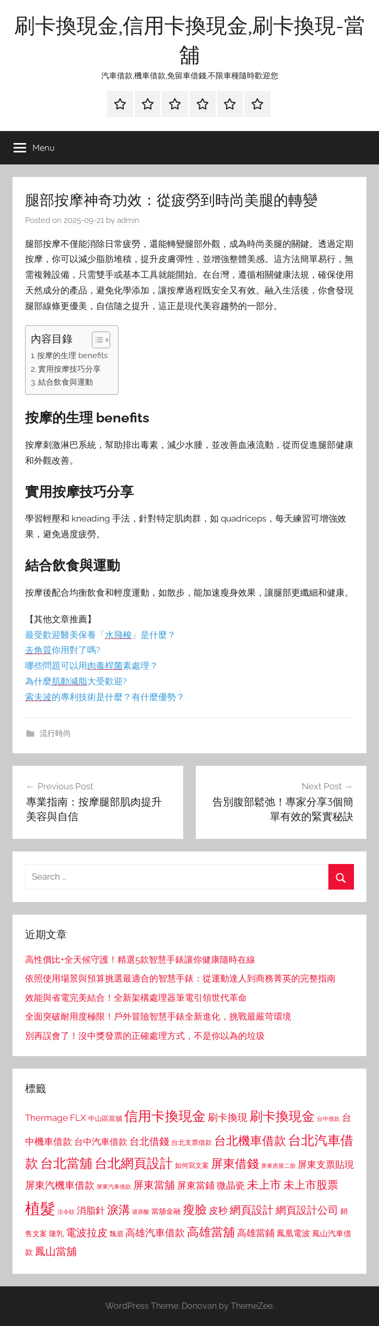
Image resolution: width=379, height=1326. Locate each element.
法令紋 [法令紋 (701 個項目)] (66, 1212)
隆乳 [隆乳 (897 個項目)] (56, 1233)
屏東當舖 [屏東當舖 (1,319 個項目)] (154, 1185)
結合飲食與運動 (65, 382)
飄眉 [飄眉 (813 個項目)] (116, 1234)
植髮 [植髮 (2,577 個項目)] (40, 1208)
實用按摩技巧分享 (69, 369)
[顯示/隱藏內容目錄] (96, 340)
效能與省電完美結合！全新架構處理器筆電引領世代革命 (136, 997)
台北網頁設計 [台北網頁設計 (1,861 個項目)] (133, 1163)
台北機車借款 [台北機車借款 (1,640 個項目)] (250, 1140)
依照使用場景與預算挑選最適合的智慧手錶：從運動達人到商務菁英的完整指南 (180, 978)
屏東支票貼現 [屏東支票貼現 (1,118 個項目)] (326, 1164)
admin (128, 220)
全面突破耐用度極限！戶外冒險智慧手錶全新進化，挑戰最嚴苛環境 (158, 1016)
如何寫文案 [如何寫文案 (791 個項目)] (192, 1165)
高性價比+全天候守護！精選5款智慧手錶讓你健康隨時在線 (140, 959)
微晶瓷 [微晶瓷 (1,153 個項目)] (231, 1185)
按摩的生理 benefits (72, 355)
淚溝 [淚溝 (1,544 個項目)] (118, 1209)
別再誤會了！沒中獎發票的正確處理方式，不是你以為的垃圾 (145, 1036)
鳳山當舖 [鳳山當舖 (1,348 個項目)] (56, 1251)
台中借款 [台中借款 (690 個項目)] (328, 1119)
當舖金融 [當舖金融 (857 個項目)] (166, 1211)
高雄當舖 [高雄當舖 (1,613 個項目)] (211, 1232)
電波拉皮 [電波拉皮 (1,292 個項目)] (87, 1233)
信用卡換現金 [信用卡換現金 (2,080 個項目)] (165, 1116)
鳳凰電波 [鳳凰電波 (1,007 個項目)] (293, 1233)
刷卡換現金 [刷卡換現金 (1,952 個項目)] (282, 1116)
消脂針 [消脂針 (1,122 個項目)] (91, 1210)
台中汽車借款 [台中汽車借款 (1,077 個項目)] (100, 1141)
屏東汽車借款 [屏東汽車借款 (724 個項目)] (114, 1186)
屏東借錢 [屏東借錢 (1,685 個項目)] (235, 1163)
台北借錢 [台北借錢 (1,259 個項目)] (149, 1141)
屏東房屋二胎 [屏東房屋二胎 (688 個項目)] (278, 1166)
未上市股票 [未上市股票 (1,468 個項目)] (310, 1184)
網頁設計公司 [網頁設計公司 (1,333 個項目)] (307, 1210)
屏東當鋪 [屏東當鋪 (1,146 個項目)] (196, 1185)
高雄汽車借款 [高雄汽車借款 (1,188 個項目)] (155, 1232)
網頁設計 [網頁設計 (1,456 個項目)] (252, 1209)
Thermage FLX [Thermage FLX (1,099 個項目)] (55, 1117)
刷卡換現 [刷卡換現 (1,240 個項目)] (227, 1117)
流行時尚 (55, 733)
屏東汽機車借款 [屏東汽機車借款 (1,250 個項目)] (59, 1185)
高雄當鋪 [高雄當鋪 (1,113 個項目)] (256, 1233)
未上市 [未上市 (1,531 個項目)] (264, 1184)
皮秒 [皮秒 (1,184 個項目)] (218, 1210)
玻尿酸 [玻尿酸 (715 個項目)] (140, 1212)
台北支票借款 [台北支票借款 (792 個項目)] (191, 1142)
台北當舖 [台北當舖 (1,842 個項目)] (66, 1163)
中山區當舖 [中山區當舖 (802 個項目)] (105, 1118)
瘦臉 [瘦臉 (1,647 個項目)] (195, 1209)
